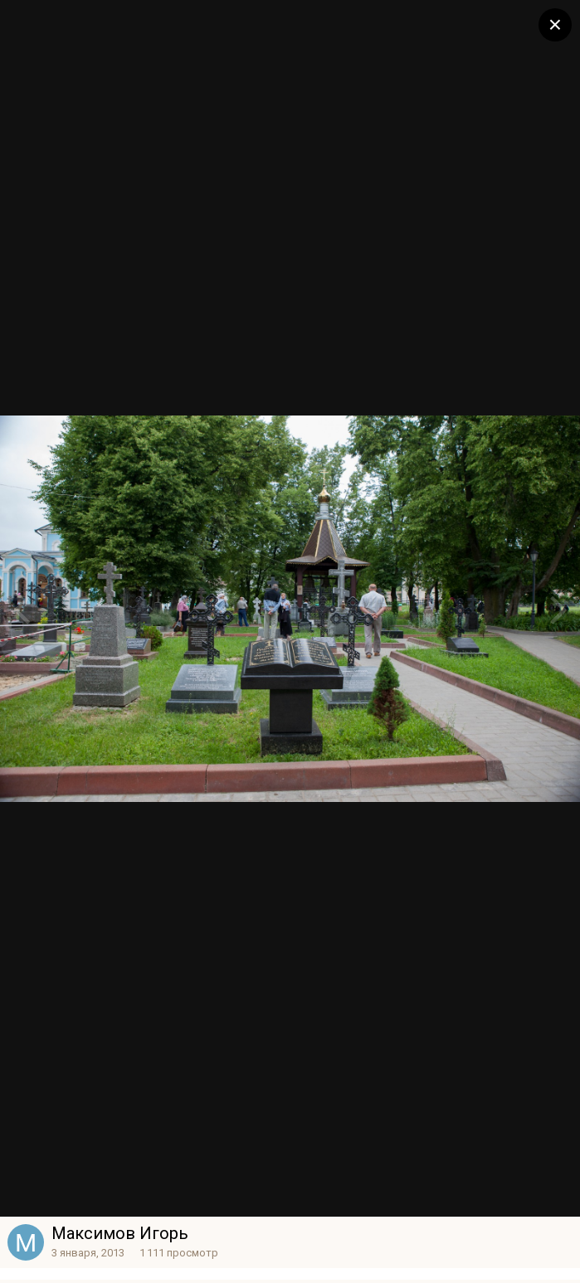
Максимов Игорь (119, 1233)
